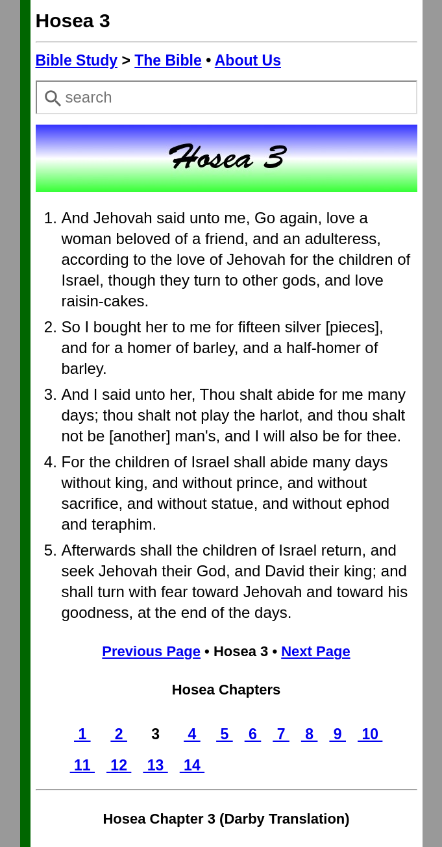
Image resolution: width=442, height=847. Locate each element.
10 (370, 734)
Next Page (315, 651)
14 (192, 765)
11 (82, 765)
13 (155, 765)
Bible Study (77, 60)
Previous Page (151, 651)
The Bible (168, 60)
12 (118, 765)
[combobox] (226, 97)
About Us (248, 60)
